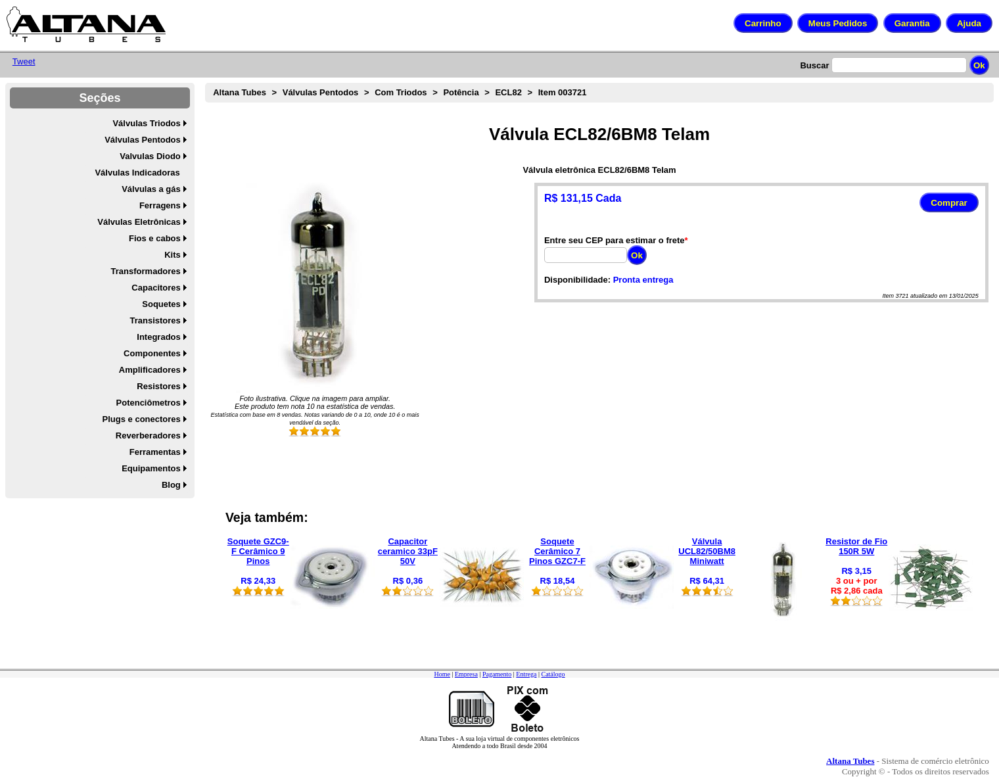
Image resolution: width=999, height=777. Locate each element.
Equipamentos (151, 468)
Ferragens (160, 205)
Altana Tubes (239, 92)
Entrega (526, 674)
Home (442, 674)
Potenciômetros (148, 403)
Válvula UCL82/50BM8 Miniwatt (706, 551)
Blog (171, 485)
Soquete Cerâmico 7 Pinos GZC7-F (557, 551)
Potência (460, 92)
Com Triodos (401, 92)
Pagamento (496, 674)
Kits (172, 255)
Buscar (814, 65)
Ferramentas (155, 452)
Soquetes (161, 304)
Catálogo (553, 674)
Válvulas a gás (151, 189)
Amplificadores (150, 370)
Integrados (158, 337)
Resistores (158, 386)
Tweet (23, 61)
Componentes (152, 353)
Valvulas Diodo (150, 156)
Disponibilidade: (577, 280)
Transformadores (146, 271)
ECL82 (508, 92)
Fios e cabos (155, 238)
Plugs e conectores (142, 419)
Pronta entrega (643, 280)
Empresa (466, 674)
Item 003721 (562, 92)
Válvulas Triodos (146, 123)
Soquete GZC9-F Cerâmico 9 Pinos (258, 551)
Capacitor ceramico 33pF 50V (408, 551)
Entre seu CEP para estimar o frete (614, 240)
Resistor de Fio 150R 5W (856, 546)
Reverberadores (148, 435)
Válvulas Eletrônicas (138, 222)
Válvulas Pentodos (143, 140)
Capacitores (155, 288)
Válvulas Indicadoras (137, 172)
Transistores (154, 320)
